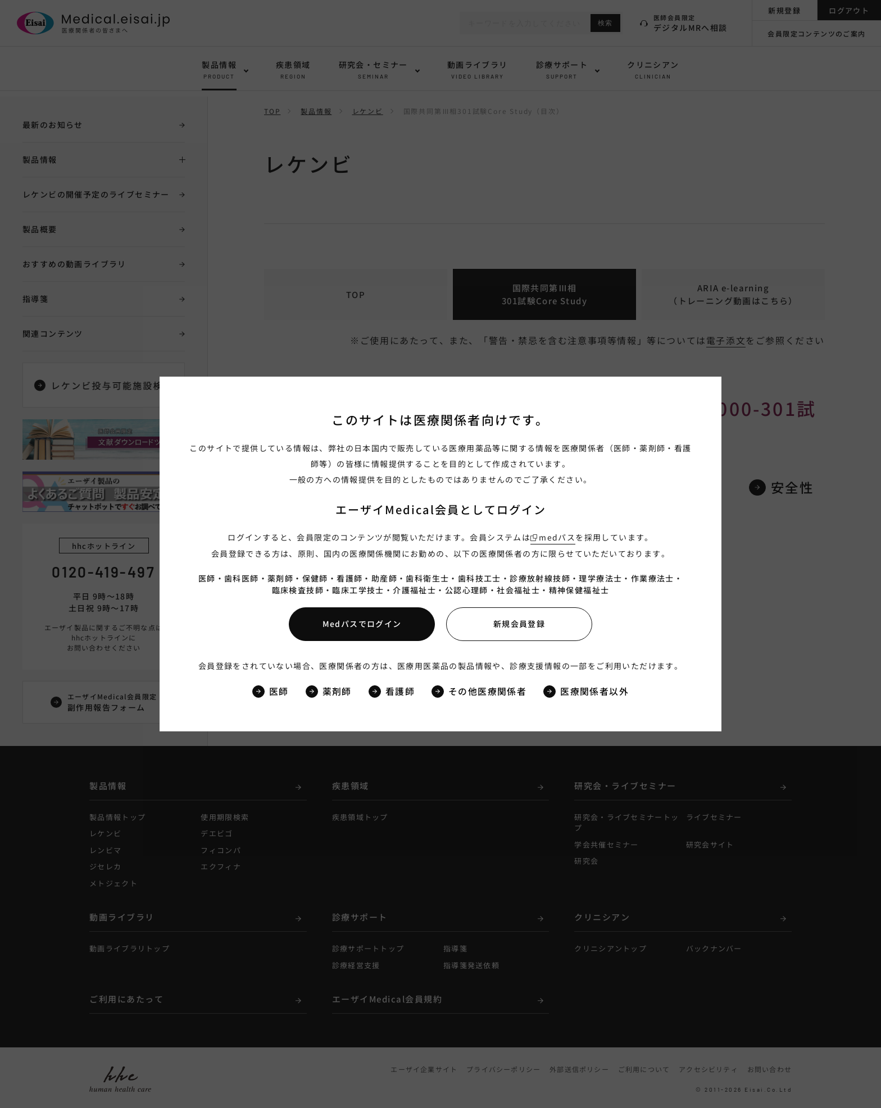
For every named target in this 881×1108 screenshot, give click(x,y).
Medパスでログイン (362, 623)
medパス (557, 537)
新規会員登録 (519, 623)
